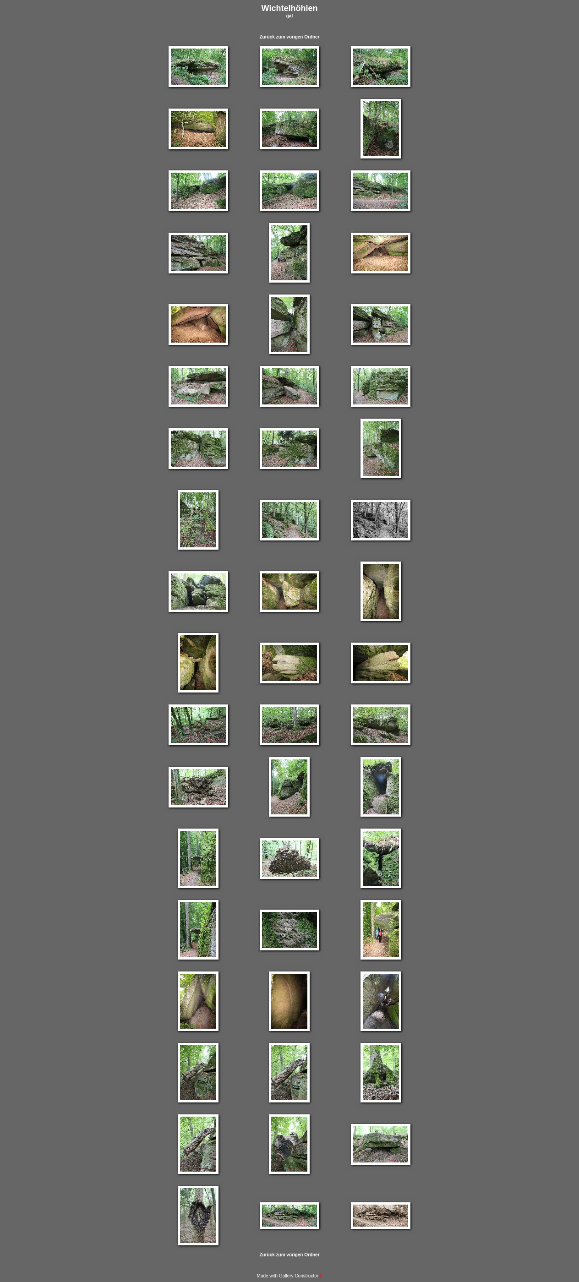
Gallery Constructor (300, 1275)
